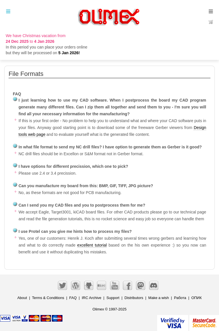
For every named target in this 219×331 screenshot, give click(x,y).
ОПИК (196, 298)
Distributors (134, 298)
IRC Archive (92, 298)
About (22, 298)
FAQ (73, 298)
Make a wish (158, 298)
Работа (180, 298)
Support (112, 298)
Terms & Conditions (48, 298)
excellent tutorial (92, 245)
